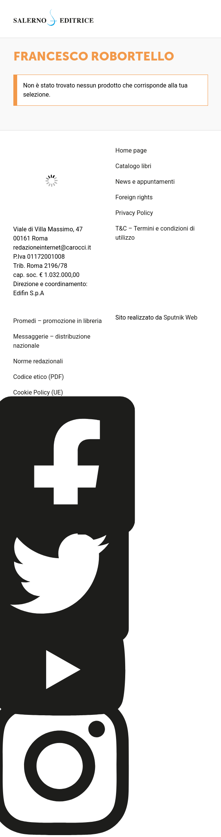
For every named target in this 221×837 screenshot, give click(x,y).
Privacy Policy (134, 212)
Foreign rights (134, 197)
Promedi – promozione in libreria (57, 321)
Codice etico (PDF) (38, 376)
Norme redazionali (38, 361)
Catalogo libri (133, 166)
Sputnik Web (181, 317)
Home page (131, 150)
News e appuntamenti (144, 181)
